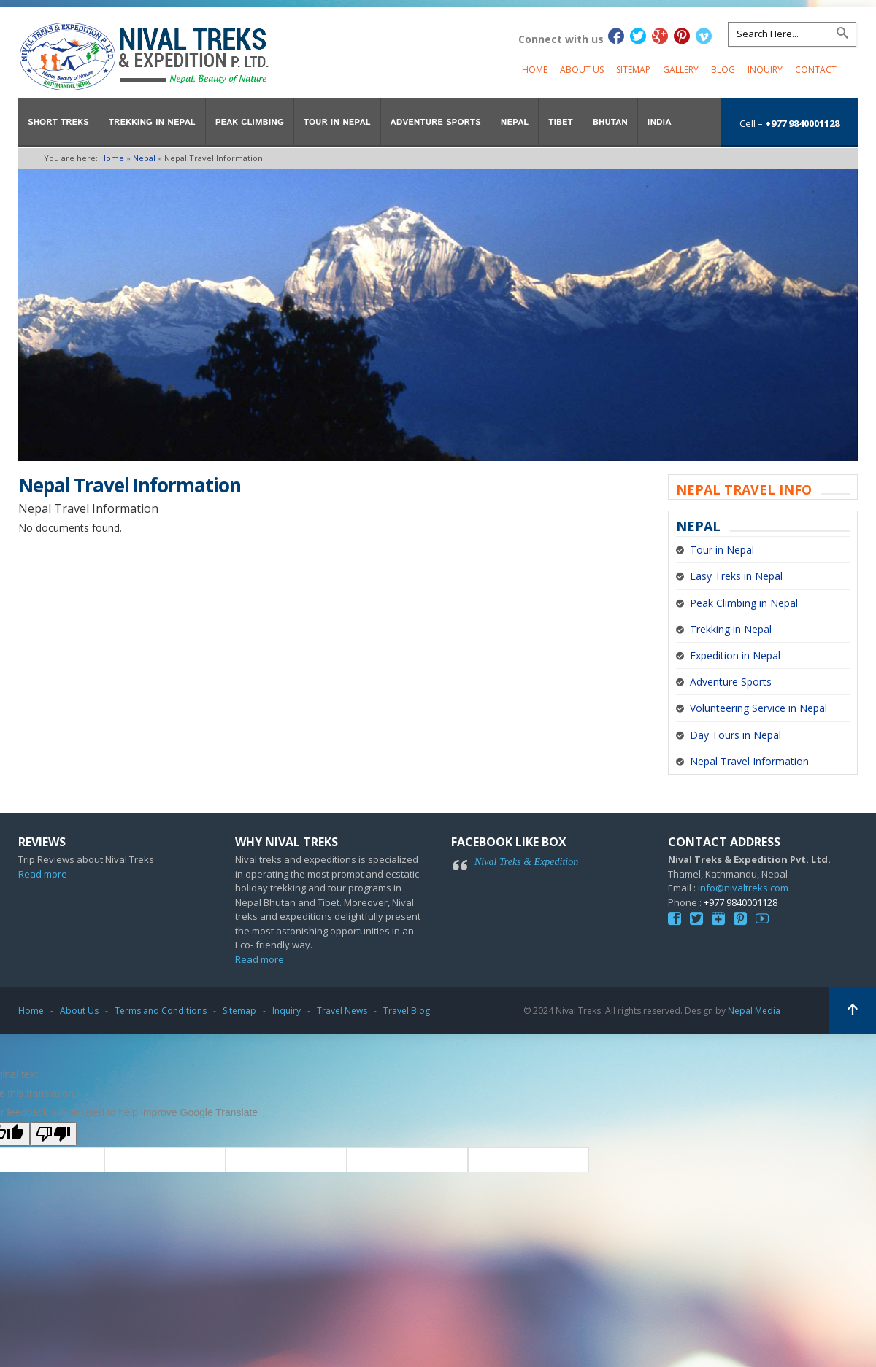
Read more (42, 873)
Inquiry (765, 69)
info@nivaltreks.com (743, 887)
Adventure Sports (731, 682)
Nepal (144, 157)
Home (535, 69)
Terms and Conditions (161, 1010)
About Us (582, 69)
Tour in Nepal (722, 550)
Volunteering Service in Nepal (758, 708)
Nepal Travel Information (749, 761)
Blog (723, 69)
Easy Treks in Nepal (736, 576)
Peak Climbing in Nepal (744, 603)
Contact (816, 69)
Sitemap (633, 69)
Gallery (681, 69)
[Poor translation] (53, 1134)
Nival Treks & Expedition (526, 861)
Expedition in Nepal (735, 655)
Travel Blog (406, 1010)
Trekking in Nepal (731, 629)
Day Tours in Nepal (735, 735)
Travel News (342, 1010)
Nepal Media (754, 1010)
